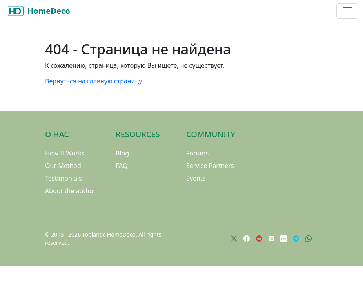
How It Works (64, 153)
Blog (122, 153)
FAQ (121, 165)
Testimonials (63, 178)
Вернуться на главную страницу (93, 81)
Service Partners (210, 165)
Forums (197, 153)
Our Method (63, 165)
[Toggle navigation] (347, 11)
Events (195, 178)
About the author (70, 190)
